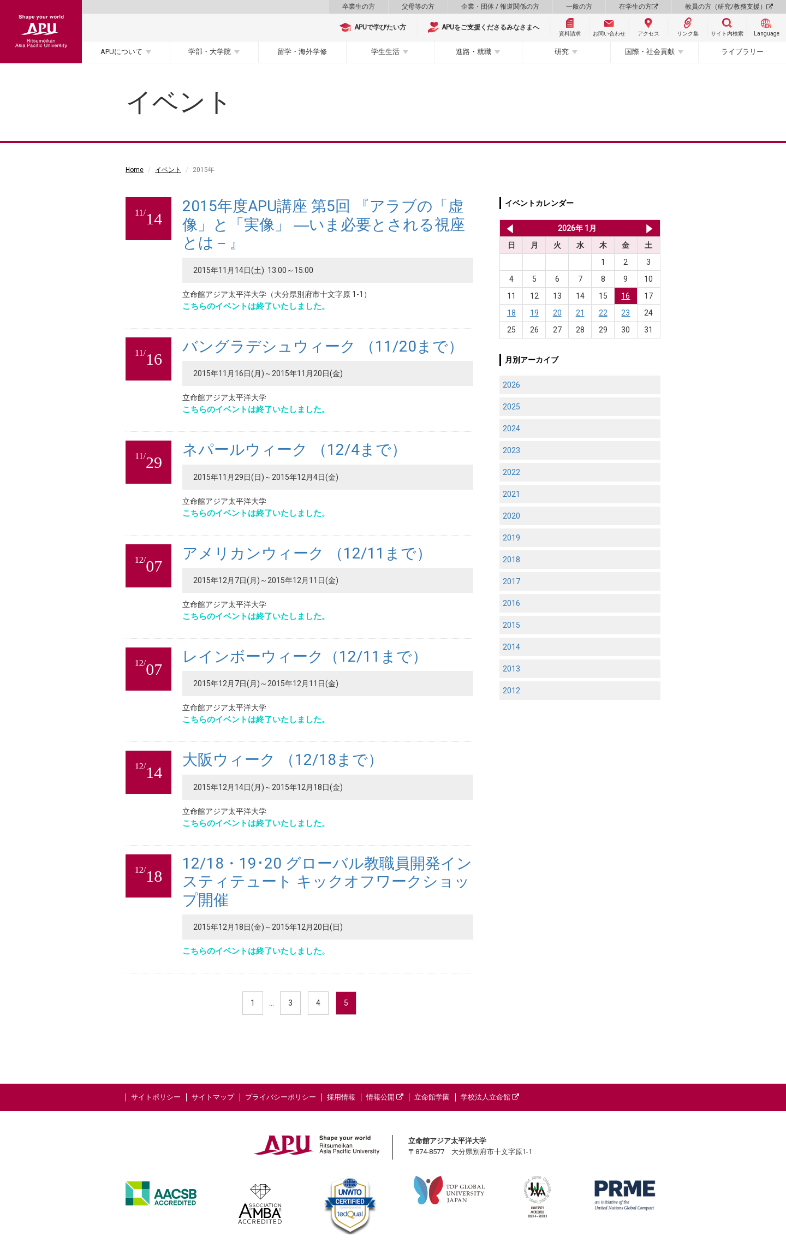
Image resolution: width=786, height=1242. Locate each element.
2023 (511, 450)
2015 (511, 625)
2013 (511, 668)
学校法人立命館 (490, 1097)
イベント (168, 170)
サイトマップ (213, 1097)
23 (625, 312)
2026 (511, 385)
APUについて (121, 51)
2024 (511, 428)
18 (511, 312)
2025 (511, 406)
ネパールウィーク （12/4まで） (294, 450)
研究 (562, 51)
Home (135, 170)
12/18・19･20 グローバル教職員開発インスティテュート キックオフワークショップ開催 (327, 881)
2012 (511, 690)
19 (534, 312)
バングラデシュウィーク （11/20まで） (322, 346)
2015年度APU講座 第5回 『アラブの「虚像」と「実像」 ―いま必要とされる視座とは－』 (323, 224)
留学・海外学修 (302, 51)
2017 (511, 581)
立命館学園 (432, 1097)
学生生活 (385, 51)
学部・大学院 (209, 51)
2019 (511, 537)
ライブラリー (742, 51)
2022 (511, 472)
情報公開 (384, 1097)
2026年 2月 (649, 228)
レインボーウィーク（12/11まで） (304, 656)
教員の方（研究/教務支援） (729, 6)
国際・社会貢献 (650, 51)
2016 (511, 603)
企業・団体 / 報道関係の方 (500, 6)
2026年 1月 (577, 228)
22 (603, 312)
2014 (511, 647)
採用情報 (341, 1097)
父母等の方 (418, 6)
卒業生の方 (358, 6)
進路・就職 (473, 51)
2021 (511, 494)
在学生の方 (638, 6)
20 (557, 312)
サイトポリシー (156, 1097)
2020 (511, 516)
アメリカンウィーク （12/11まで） (307, 553)
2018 (511, 559)
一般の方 (579, 6)
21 (580, 312)
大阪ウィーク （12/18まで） (282, 760)
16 (625, 296)
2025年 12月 (508, 228)
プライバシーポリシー (280, 1097)
